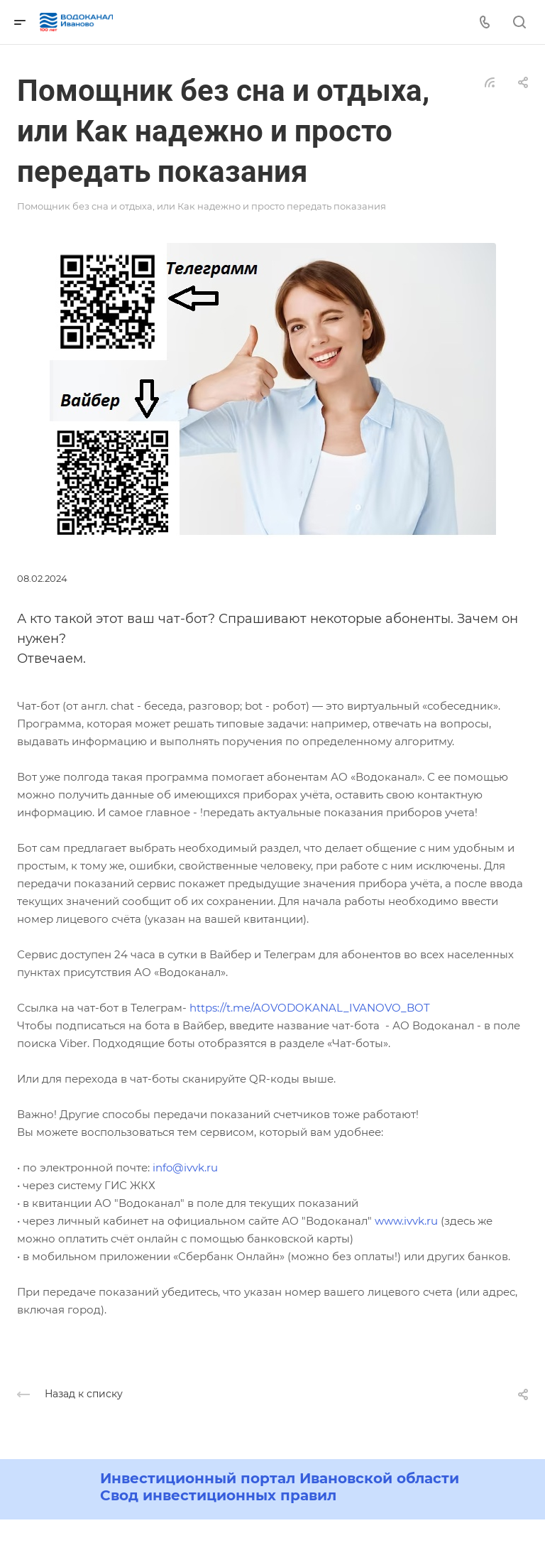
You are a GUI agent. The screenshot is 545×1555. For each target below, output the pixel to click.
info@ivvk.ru (185, 1167)
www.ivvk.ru (406, 1221)
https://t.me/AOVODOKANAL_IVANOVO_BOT (309, 1007)
